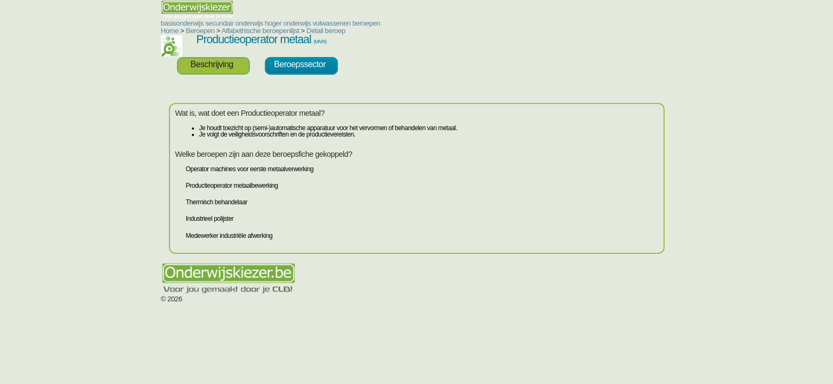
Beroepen (136, 31)
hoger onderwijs (224, 23)
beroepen (302, 23)
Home (106, 31)
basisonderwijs (118, 23)
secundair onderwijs (170, 23)
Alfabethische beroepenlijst (197, 31)
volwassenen (267, 23)
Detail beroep (261, 31)
